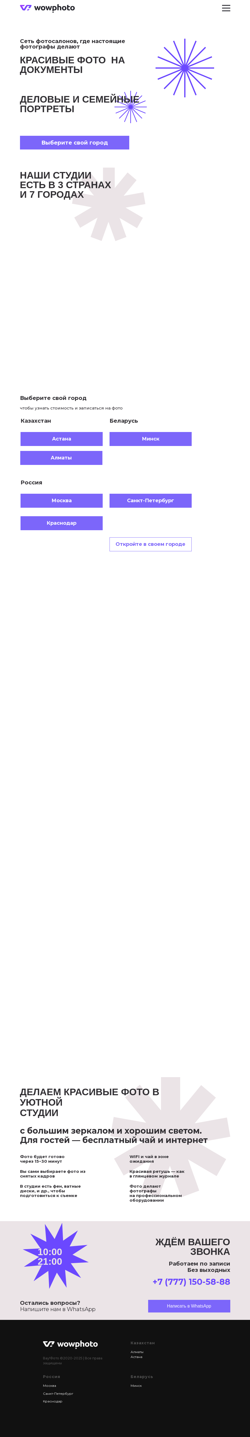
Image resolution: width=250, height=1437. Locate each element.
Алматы (137, 1352)
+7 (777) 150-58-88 (191, 1282)
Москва (49, 1386)
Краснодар (52, 1401)
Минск (136, 1386)
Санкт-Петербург (58, 1393)
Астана (136, 1357)
